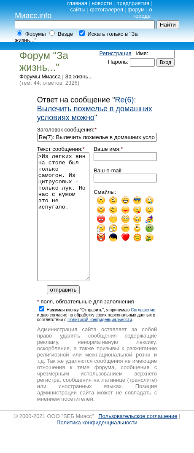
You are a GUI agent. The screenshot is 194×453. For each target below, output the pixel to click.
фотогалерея (106, 9)
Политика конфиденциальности (97, 448)
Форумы (35, 34)
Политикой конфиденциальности (99, 345)
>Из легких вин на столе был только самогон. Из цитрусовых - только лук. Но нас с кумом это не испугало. (63, 229)
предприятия (132, 3)
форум (136, 9)
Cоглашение (143, 335)
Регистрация (116, 53)
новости (102, 3)
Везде (65, 34)
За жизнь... (79, 76)
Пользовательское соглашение (137, 441)
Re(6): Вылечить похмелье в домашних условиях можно (94, 109)
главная (77, 3)
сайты (77, 9)
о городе (142, 12)
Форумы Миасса (40, 76)
